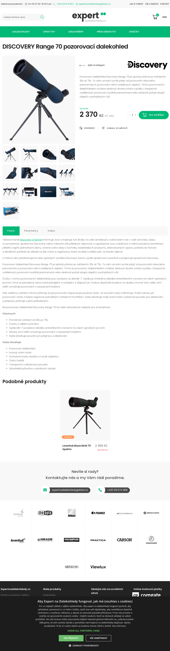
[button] (85, 630)
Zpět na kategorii (96, 65)
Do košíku (156, 115)
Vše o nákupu (152, 3)
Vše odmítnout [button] (98, 638)
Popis (11, 230)
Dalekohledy (21, 31)
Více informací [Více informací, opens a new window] (119, 626)
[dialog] (85, 623)
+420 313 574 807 (65, 3)
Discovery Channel (31, 239)
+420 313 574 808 (117, 490)
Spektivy (49, 31)
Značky (134, 31)
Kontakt (164, 3)
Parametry (31, 230)
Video (51, 230)
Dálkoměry (76, 31)
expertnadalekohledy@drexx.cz (95, 3)
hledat (42, 17)
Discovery (148, 65)
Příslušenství (106, 31)
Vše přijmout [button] (71, 638)
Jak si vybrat (136, 3)
